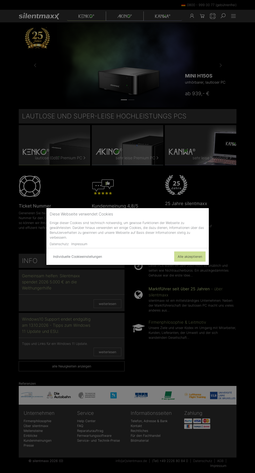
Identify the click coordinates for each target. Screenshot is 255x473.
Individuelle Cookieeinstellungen (77, 257)
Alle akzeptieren (190, 257)
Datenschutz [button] (59, 244)
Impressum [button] (79, 244)
